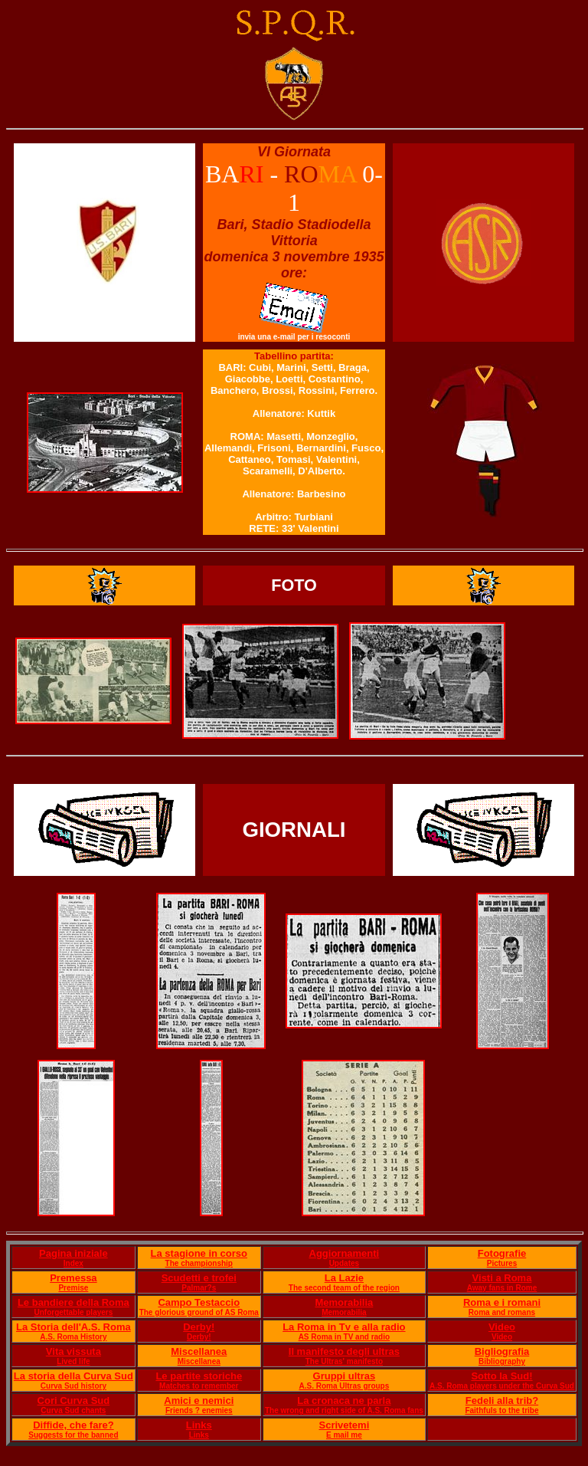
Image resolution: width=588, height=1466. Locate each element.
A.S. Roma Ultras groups (344, 1386)
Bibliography (502, 1361)
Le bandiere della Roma (73, 1302)
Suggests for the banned (73, 1435)
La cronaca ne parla (343, 1400)
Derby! (198, 1327)
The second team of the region (344, 1288)
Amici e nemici (199, 1400)
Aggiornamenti (344, 1253)
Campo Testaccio (199, 1302)
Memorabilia (344, 1302)
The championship (199, 1263)
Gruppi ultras (344, 1376)
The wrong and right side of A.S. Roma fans (344, 1410)
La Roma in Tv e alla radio (344, 1327)
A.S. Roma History (73, 1337)
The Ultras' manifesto (344, 1361)
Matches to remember (198, 1386)
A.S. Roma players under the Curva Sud (502, 1386)
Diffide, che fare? (73, 1425)
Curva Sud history (73, 1386)
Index (73, 1263)
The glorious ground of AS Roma (199, 1312)
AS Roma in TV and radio (344, 1337)
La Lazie (344, 1278)
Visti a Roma (502, 1278)
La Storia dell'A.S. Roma (73, 1327)
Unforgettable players (73, 1312)
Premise (73, 1288)
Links (199, 1425)
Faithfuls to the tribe (501, 1410)
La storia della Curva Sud (73, 1376)
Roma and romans (502, 1312)
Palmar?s (198, 1288)
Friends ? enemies (199, 1410)
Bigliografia (502, 1351)
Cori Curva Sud (74, 1400)
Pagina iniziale (73, 1253)
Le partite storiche (198, 1376)
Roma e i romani (502, 1302)
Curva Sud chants (73, 1410)
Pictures (502, 1263)
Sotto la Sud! (501, 1376)
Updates (344, 1263)
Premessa (73, 1278)
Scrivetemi (343, 1425)
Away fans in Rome (502, 1288)
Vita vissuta (73, 1351)
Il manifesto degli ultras (344, 1351)
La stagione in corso (199, 1253)
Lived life (73, 1361)
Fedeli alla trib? (502, 1400)
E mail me (344, 1435)
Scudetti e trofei (199, 1278)
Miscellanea (199, 1351)
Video (501, 1327)
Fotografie (502, 1253)
